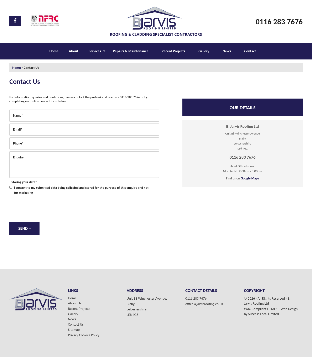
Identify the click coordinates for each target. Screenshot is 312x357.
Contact (250, 51)
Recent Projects (173, 51)
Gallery (203, 51)
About (73, 51)
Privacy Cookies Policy (83, 335)
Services (95, 51)
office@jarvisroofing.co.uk (204, 304)
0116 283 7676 (279, 21)
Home (53, 51)
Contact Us (76, 324)
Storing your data (24, 182)
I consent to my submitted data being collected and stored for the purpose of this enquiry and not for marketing (81, 190)
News (227, 51)
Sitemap (74, 330)
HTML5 (272, 309)
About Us (74, 303)
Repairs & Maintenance (131, 51)
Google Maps (250, 178)
